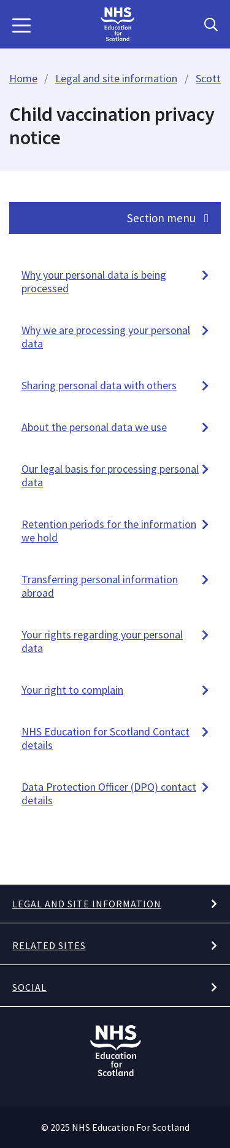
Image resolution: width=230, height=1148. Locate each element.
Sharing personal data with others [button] (99, 385)
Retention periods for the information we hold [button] (108, 531)
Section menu (168, 218)
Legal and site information (116, 78)
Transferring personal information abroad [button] (99, 586)
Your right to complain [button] (72, 690)
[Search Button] (211, 25)
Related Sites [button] (49, 945)
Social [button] (29, 987)
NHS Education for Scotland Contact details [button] (105, 738)
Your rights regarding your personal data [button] (102, 641)
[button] (21, 24)
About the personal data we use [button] (94, 427)
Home (23, 78)
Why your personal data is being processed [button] (93, 281)
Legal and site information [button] (86, 904)
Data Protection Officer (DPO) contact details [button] (108, 793)
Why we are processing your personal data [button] (105, 337)
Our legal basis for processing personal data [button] (110, 475)
